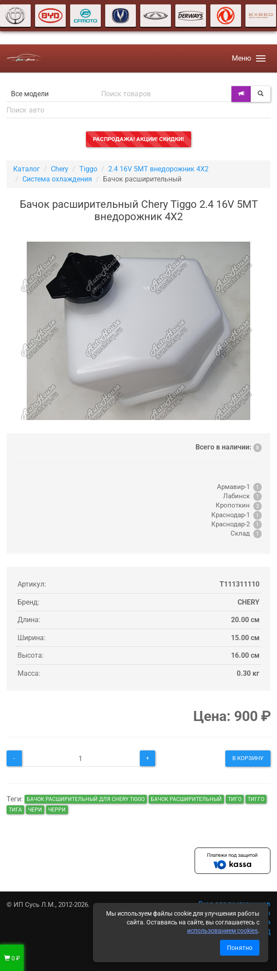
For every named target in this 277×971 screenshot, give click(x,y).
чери (35, 810)
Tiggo (88, 169)
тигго (256, 799)
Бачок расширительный (186, 799)
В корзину (247, 758)
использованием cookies (222, 930)
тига (15, 810)
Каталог (26, 169)
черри (57, 810)
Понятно (239, 947)
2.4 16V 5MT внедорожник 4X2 (158, 169)
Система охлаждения (57, 179)
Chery (59, 169)
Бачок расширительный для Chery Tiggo (86, 799)
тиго (234, 799)
